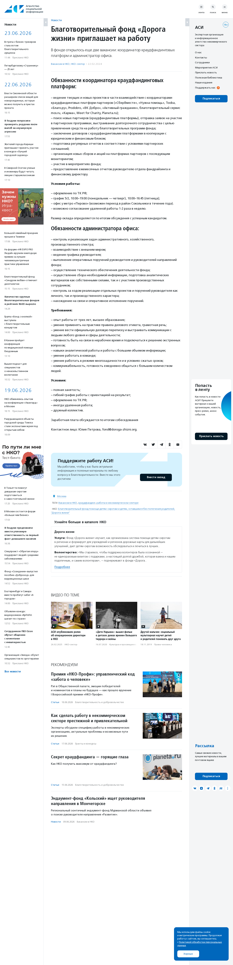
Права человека (163, 644)
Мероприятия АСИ (206, 67)
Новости (56, 20)
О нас (198, 52)
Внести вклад (156, 477)
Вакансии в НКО (60, 63)
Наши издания (203, 82)
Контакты (201, 57)
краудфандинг (86, 502)
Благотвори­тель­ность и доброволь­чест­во (99, 702)
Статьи (55, 702)
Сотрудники (202, 62)
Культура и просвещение (122, 644)
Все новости (12, 671)
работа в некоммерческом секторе (117, 502)
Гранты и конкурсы (85, 743)
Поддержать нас (205, 87)
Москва (61, 496)
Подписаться (211, 98)
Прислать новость (206, 72)
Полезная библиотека (208, 77)
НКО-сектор (78, 63)
